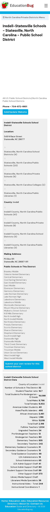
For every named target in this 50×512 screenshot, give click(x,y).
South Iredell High (12, 335)
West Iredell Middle (13, 358)
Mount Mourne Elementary (17, 307)
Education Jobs (17, 500)
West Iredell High (12, 355)
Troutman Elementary (14, 347)
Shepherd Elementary (14, 333)
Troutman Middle (12, 349)
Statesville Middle (12, 341)
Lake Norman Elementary (16, 293)
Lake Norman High (12, 296)
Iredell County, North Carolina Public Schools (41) (23, 213)
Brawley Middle (11, 271)
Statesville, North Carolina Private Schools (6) (22, 175)
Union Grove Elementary (16, 352)
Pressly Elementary (13, 324)
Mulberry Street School (15, 310)
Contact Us (37, 503)
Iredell (41, 384)
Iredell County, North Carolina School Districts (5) (23, 235)
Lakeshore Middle (12, 302)
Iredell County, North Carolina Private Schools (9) (24, 224)
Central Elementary (13, 277)
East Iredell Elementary (15, 282)
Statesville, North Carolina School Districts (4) (21, 153)
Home (4, 500)
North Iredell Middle (13, 319)
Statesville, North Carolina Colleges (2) (24, 184)
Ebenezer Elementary (14, 288)
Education (10, 506)
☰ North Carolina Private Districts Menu (24, 17)
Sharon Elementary (13, 330)
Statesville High (11, 338)
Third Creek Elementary (15, 344)
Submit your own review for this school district (22, 365)
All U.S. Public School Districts (17, 98)
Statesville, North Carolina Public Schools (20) (21, 164)
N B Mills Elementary (13, 313)
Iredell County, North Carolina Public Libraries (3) (23, 246)
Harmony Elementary (14, 291)
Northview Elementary (14, 321)
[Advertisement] (25, 69)
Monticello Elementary (15, 305)
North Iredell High (12, 316)
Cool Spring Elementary (15, 280)
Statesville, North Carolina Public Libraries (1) (21, 194)
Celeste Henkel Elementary (17, 274)
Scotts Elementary (13, 327)
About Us (24, 503)
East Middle (9, 285)
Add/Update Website (15, 112)
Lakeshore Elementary (15, 299)
